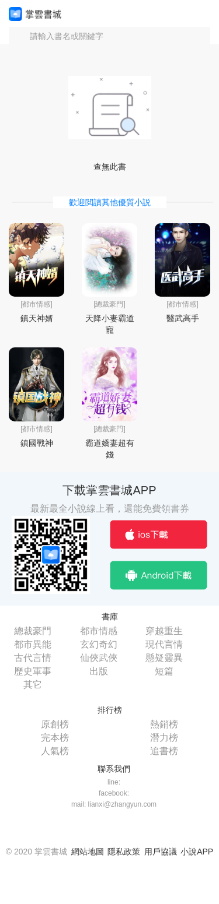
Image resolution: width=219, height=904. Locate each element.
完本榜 (55, 738)
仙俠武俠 (98, 658)
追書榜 (164, 751)
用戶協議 (160, 851)
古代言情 (32, 658)
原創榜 (55, 724)
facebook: (114, 793)
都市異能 (32, 644)
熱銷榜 (164, 724)
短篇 (164, 671)
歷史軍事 (32, 671)
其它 (32, 685)
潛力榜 (164, 738)
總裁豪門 (32, 631)
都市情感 (98, 631)
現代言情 (164, 644)
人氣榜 (55, 751)
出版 (98, 671)
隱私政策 (123, 851)
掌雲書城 (35, 14)
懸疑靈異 (164, 658)
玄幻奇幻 (98, 644)
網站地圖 (87, 851)
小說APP (196, 851)
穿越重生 (164, 631)
